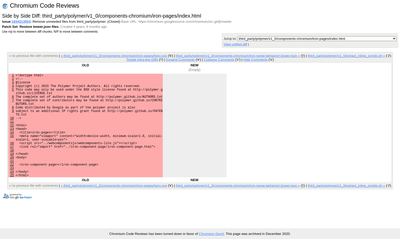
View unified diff (235, 44)
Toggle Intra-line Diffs (142, 59)
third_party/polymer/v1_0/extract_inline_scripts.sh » (346, 56)
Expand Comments (180, 59)
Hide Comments (255, 59)
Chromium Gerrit (211, 234)
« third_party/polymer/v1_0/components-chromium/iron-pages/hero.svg (114, 56)
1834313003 (21, 21)
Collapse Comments (219, 59)
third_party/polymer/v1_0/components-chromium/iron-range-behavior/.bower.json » (238, 56)
